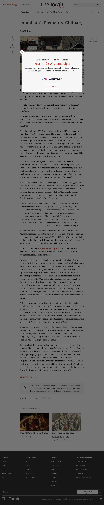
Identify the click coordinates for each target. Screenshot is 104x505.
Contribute (52, 86)
